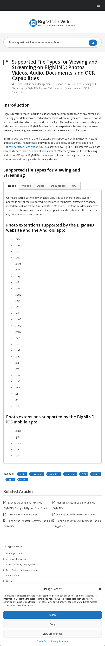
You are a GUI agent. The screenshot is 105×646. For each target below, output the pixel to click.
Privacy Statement (59, 641)
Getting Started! (14, 553)
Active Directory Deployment (20, 564)
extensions (54, 474)
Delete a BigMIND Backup (22, 514)
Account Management (17, 559)
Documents (58, 185)
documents (37, 474)
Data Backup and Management (34, 84)
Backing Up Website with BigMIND (76, 514)
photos (96, 474)
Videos (26, 185)
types (11, 479)
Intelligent (70, 474)
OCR (74, 185)
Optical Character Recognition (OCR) (24, 146)
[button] (100, 588)
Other (9, 581)
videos (23, 479)
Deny (52, 624)
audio (22, 474)
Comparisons (13, 575)
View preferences (52, 633)
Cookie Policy (43, 641)
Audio (41, 185)
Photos (11, 185)
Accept (52, 614)
